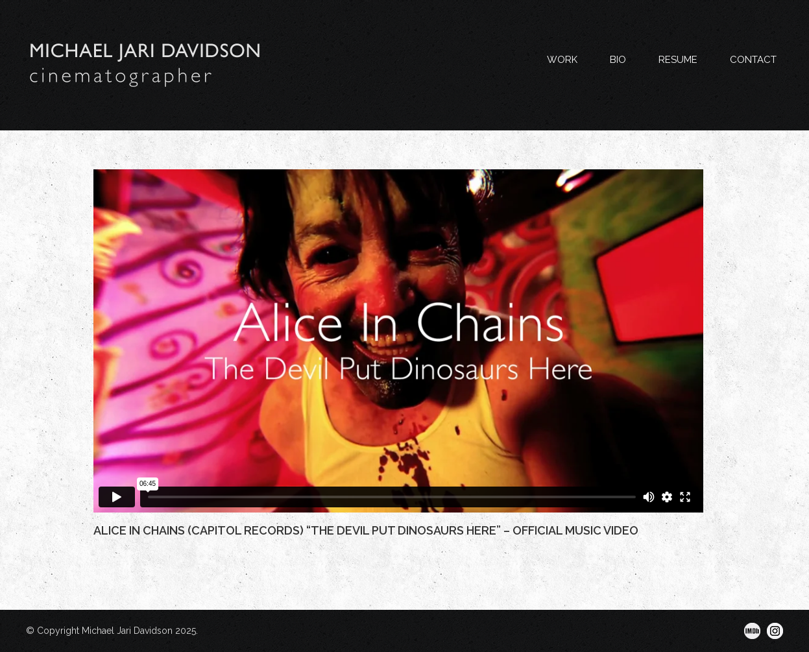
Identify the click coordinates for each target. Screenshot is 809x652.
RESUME (677, 60)
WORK (562, 60)
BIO (618, 60)
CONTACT (753, 60)
